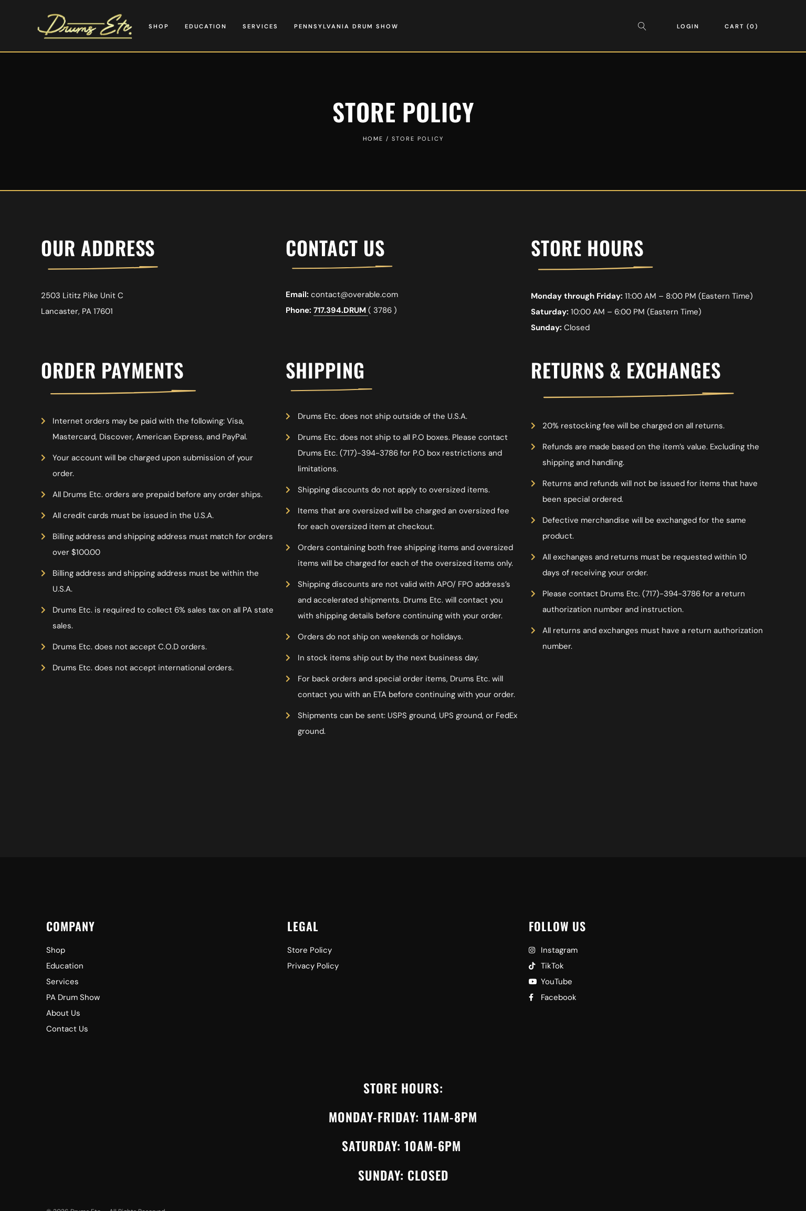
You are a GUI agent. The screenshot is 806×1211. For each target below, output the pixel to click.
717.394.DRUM (340, 310)
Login (688, 26)
